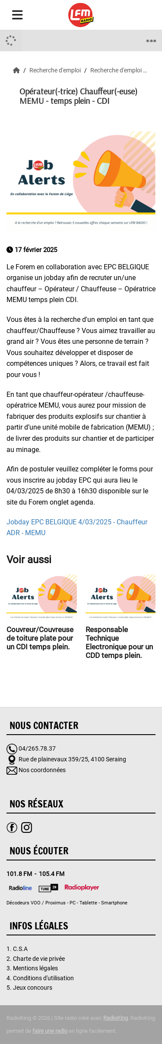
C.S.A (20, 948)
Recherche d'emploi (55, 70)
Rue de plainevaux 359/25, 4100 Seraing (72, 759)
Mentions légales (35, 968)
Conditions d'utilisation (43, 978)
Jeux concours (32, 987)
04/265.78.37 (37, 748)
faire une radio (49, 1031)
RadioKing (115, 1018)
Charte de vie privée (39, 958)
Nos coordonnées (42, 770)
